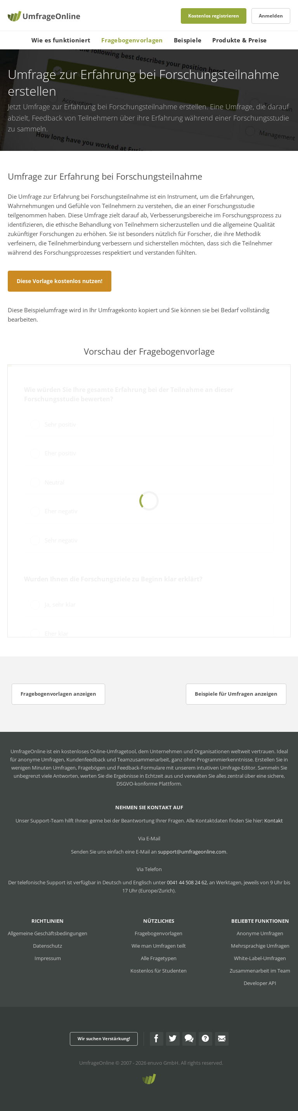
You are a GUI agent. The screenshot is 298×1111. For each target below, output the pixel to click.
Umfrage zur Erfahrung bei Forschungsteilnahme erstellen (114, 106)
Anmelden (271, 15)
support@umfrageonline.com (192, 851)
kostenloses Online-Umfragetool (98, 751)
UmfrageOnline (96, 1062)
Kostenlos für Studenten (158, 970)
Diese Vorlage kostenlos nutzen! (59, 281)
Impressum (48, 958)
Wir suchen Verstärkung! (104, 1038)
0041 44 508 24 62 (187, 882)
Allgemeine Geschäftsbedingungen (47, 933)
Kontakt (273, 820)
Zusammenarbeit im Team (260, 970)
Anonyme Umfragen (260, 933)
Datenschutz (47, 945)
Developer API (260, 983)
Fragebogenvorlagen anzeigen (58, 693)
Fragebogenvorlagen (132, 40)
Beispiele (188, 40)
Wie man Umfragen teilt (159, 945)
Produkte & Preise (239, 40)
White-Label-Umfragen (260, 958)
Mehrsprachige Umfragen (260, 945)
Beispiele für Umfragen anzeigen (236, 693)
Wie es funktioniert (61, 40)
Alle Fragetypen (159, 958)
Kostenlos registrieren (213, 15)
